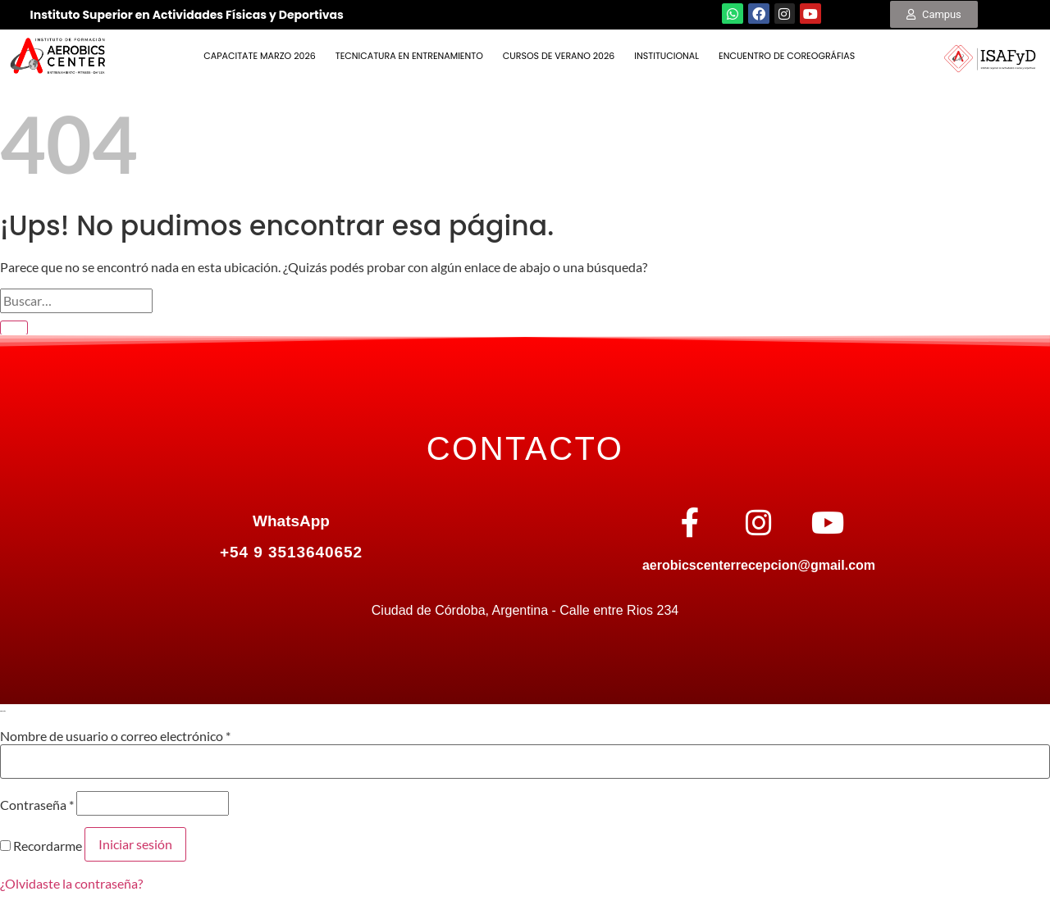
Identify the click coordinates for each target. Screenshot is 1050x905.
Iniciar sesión (135, 844)
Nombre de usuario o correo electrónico (115, 736)
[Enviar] (14, 328)
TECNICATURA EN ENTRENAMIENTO (409, 55)
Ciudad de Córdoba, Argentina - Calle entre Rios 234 (525, 610)
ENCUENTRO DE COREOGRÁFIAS (787, 55)
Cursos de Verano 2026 (559, 55)
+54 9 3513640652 (291, 552)
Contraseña (37, 805)
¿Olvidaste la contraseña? (71, 883)
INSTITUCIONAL (666, 55)
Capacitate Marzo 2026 (259, 55)
